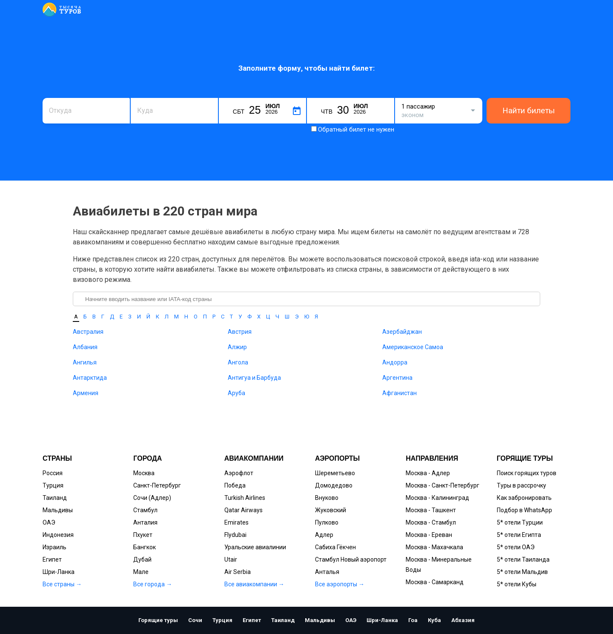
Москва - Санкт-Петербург (442, 485)
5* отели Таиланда (523, 559)
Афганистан (399, 393)
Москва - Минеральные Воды (439, 564)
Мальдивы (58, 510)
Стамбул (145, 510)
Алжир (237, 347)
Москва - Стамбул (431, 522)
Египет (52, 559)
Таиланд (55, 497)
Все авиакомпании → (254, 584)
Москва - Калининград (437, 497)
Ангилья (85, 362)
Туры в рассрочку (521, 485)
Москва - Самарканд (435, 582)
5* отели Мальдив (522, 571)
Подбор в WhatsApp (524, 510)
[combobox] (86, 110)
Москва (144, 473)
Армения (85, 393)
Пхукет (142, 534)
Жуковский (330, 510)
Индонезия (58, 534)
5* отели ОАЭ (516, 547)
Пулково (326, 522)
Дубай (142, 559)
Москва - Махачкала (434, 547)
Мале (141, 571)
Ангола (238, 362)
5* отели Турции (520, 522)
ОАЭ (49, 522)
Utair (230, 559)
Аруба (236, 393)
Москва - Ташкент (431, 510)
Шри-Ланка (58, 571)
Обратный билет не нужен (356, 129)
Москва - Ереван (429, 534)
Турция (53, 485)
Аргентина (397, 377)
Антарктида (90, 377)
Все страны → (62, 584)
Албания (85, 347)
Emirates (236, 522)
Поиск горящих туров (526, 473)
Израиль (54, 547)
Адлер (324, 534)
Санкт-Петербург (157, 485)
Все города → (152, 584)
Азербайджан (402, 331)
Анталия (145, 522)
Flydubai (235, 534)
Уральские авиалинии (255, 547)
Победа (235, 485)
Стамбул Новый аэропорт (351, 559)
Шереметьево (335, 473)
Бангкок (144, 547)
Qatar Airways (243, 510)
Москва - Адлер (428, 473)
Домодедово (333, 485)
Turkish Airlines (244, 497)
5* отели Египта (519, 534)
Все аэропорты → (339, 584)
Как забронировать (524, 497)
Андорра (394, 362)
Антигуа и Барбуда (254, 377)
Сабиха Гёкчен (335, 547)
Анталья (327, 571)
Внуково (326, 497)
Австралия (88, 331)
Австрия (240, 331)
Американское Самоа (412, 347)
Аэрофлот (238, 473)
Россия (53, 473)
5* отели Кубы (516, 584)
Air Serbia (237, 571)
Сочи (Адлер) (152, 497)
